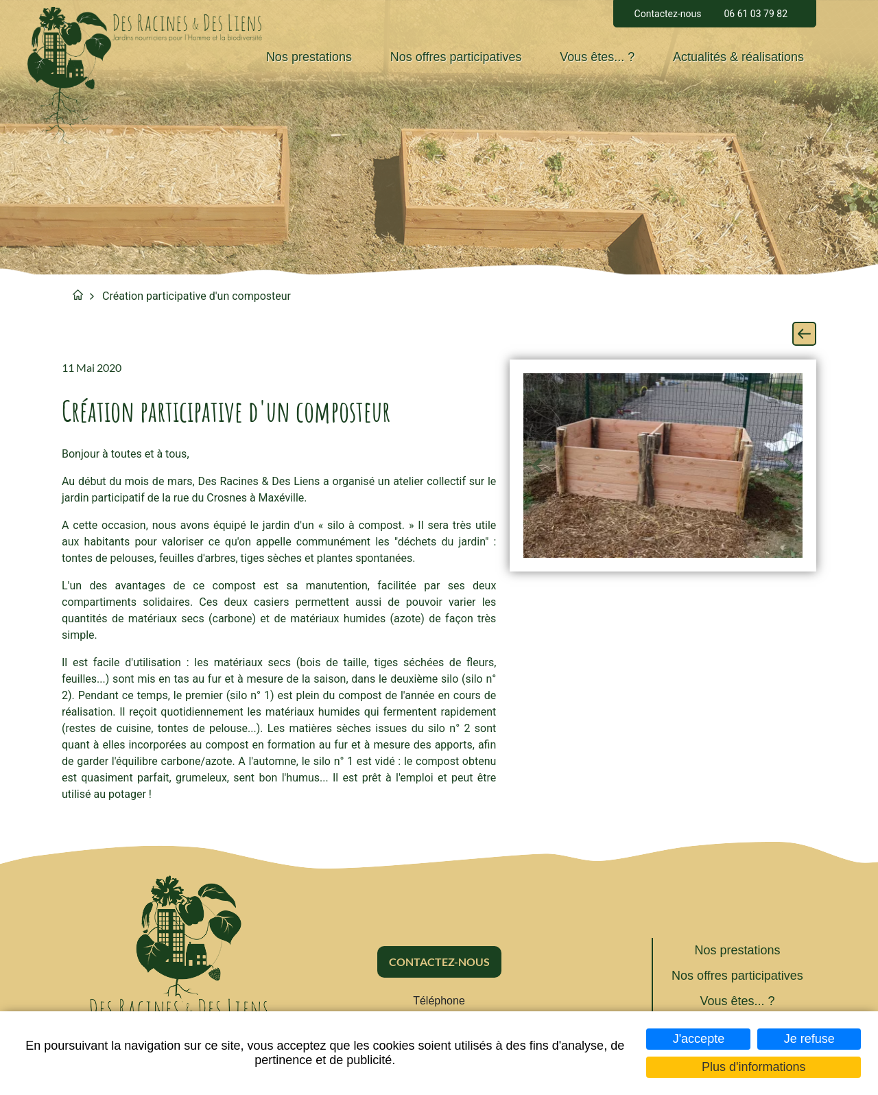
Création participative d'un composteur (196, 296)
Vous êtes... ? (597, 57)
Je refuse (809, 1039)
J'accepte (698, 1039)
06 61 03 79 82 (755, 13)
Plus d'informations (754, 1067)
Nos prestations (309, 57)
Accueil (78, 295)
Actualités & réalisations (738, 57)
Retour (804, 334)
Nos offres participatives (456, 57)
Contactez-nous (668, 13)
